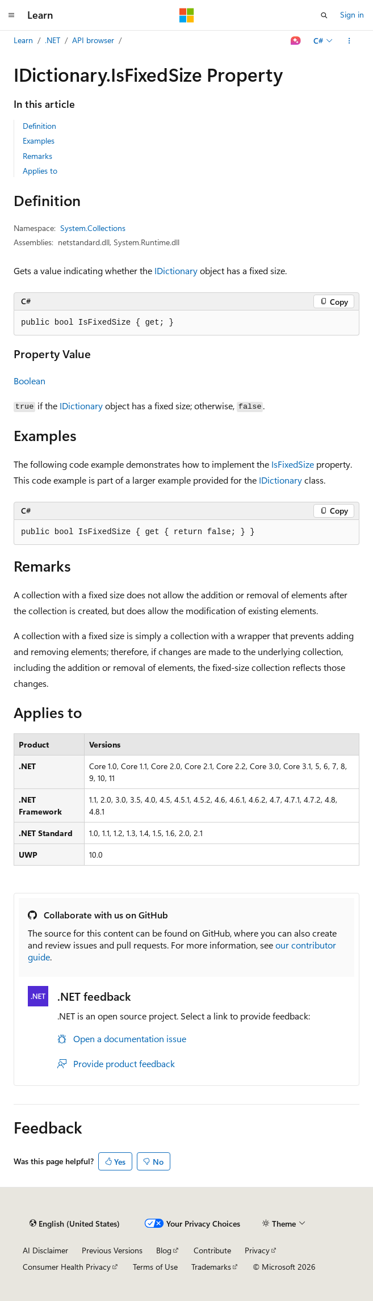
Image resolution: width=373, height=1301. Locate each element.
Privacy (257, 1250)
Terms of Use (155, 1266)
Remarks (37, 155)
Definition (39, 125)
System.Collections (92, 228)
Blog (163, 1250)
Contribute (212, 1250)
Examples (39, 140)
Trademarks (211, 1266)
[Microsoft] (186, 15)
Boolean (29, 381)
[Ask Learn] (296, 41)
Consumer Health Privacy (67, 1266)
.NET (52, 40)
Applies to (40, 170)
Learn (23, 40)
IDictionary (176, 270)
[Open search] (324, 15)
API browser (93, 40)
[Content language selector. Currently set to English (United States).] (75, 1224)
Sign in (352, 14)
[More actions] (349, 41)
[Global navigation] (11, 15)
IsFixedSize (292, 464)
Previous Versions (112, 1250)
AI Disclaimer (45, 1250)
